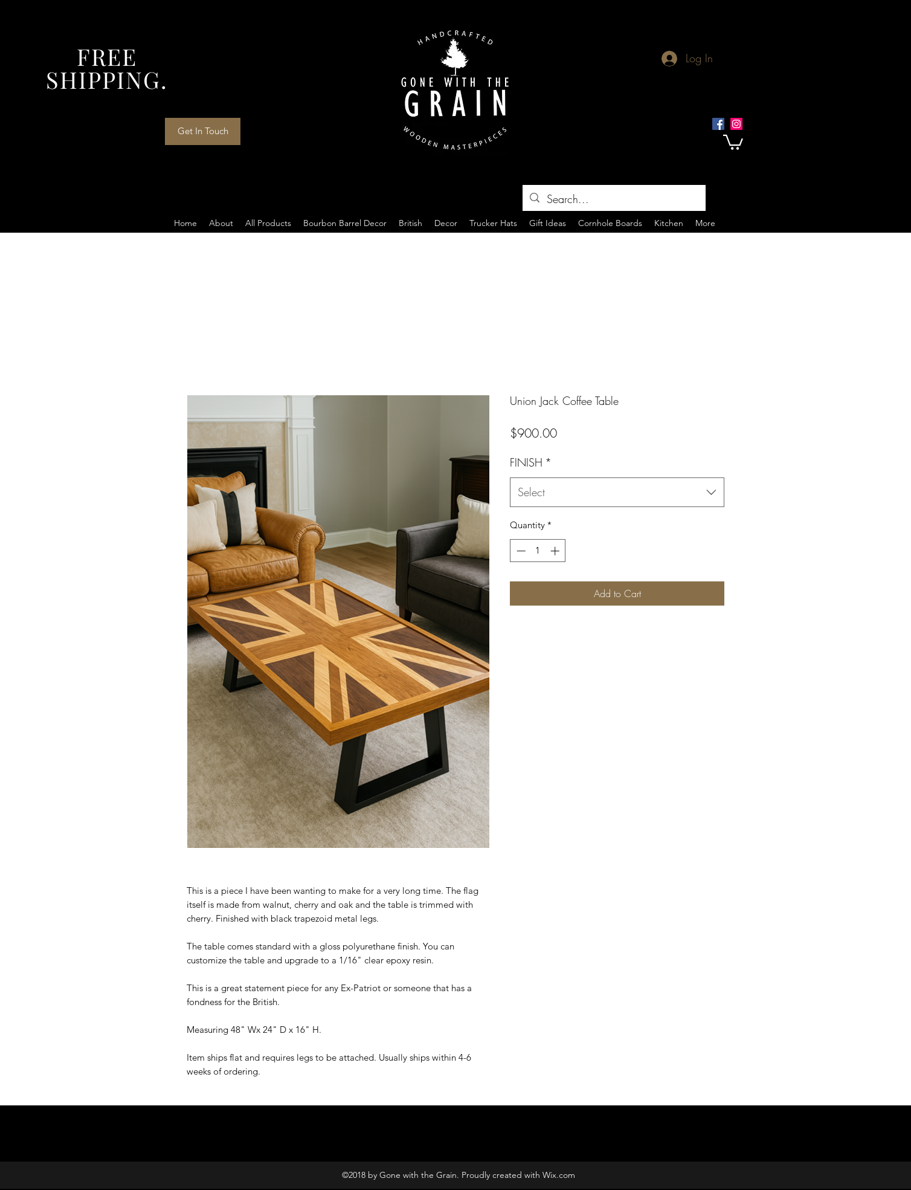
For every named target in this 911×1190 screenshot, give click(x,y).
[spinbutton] (538, 551)
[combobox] (617, 492)
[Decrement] (520, 551)
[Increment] (556, 551)
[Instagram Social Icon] (736, 124)
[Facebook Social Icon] (718, 124)
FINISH (531, 462)
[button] (733, 141)
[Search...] (613, 199)
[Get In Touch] (202, 131)
